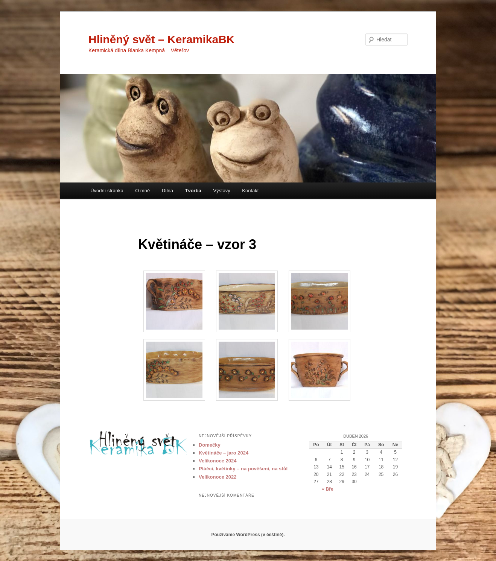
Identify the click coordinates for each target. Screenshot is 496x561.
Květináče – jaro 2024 (223, 453)
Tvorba (193, 190)
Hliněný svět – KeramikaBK (161, 39)
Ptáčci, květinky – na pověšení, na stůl (243, 468)
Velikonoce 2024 (217, 461)
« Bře (327, 489)
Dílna (167, 190)
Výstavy (221, 190)
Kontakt (250, 190)
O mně (142, 190)
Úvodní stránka (106, 190)
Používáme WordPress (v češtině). (248, 534)
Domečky (210, 445)
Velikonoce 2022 (217, 477)
